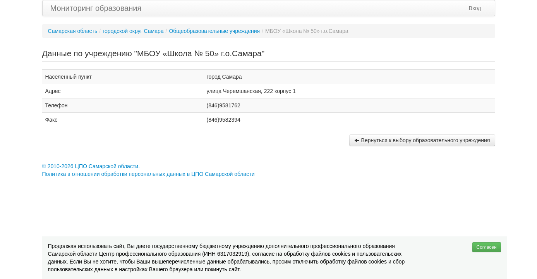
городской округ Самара (133, 31)
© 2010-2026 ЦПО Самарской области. (91, 166)
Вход (475, 8)
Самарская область (73, 31)
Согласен (487, 247)
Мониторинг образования (96, 8)
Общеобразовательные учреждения (214, 31)
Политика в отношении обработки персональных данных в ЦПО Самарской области (148, 174)
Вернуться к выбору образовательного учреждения (422, 140)
